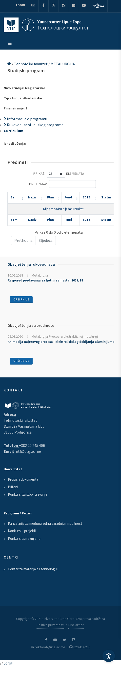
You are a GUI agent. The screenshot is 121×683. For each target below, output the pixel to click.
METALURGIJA (63, 64)
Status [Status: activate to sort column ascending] (106, 197)
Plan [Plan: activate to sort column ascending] (50, 197)
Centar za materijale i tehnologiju (33, 569)
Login (20, 5)
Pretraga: (62, 184)
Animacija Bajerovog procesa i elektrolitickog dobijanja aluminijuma (61, 341)
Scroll (9, 663)
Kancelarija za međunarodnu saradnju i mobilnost (45, 523)
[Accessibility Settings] (108, 656)
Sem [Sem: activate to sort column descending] (14, 197)
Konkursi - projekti (22, 531)
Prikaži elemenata (58, 174)
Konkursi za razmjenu (24, 538)
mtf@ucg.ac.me (28, 451)
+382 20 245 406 (32, 445)
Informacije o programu (25, 119)
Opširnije (21, 299)
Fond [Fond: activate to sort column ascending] (68, 197)
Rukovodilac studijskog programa (33, 125)
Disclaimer (76, 625)
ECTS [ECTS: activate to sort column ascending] (87, 197)
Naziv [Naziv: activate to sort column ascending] (32, 197)
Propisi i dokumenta (23, 479)
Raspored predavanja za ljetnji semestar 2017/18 (45, 280)
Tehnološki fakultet (31, 64)
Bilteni (13, 487)
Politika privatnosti (50, 625)
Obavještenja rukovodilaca (31, 264)
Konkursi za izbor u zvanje (27, 494)
